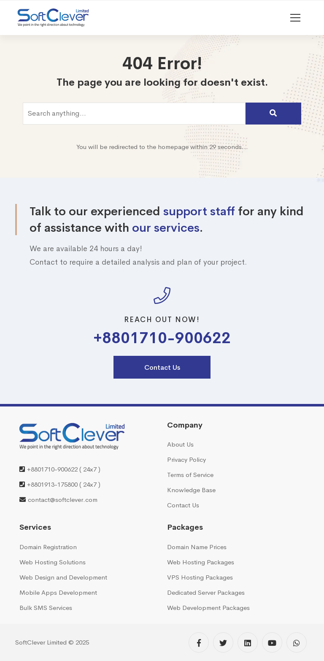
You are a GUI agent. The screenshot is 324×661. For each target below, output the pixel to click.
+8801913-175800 (52, 484)
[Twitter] (223, 642)
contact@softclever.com (62, 500)
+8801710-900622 (162, 338)
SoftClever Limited (41, 642)
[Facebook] (199, 642)
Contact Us (162, 367)
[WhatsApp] (296, 642)
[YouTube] (272, 642)
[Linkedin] (248, 642)
